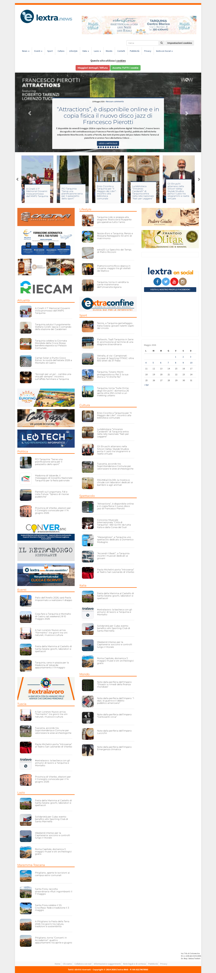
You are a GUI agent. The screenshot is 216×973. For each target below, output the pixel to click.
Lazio (97, 51)
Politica (22, 451)
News (25, 51)
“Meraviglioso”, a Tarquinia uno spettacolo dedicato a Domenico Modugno (115, 539)
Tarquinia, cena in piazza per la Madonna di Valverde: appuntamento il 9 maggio (52, 665)
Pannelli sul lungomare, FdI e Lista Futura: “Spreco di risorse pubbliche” (52, 494)
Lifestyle (73, 51)
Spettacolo (87, 496)
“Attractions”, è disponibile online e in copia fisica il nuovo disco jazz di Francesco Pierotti (108, 115)
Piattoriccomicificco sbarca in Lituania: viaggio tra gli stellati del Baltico (114, 268)
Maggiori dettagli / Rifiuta (93, 67)
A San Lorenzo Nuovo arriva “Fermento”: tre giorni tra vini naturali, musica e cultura (51, 632)
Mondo (109, 51)
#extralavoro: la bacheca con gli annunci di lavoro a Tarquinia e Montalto (52, 763)
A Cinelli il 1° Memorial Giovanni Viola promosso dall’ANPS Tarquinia (72, 192)
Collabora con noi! (82, 963)
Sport (50, 51)
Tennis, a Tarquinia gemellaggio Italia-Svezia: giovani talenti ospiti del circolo (115, 326)
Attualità (23, 300)
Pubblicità (134, 51)
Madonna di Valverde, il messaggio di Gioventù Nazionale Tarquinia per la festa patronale (53, 478)
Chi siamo (67, 963)
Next (198, 179)
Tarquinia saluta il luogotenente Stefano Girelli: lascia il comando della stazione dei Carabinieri (53, 327)
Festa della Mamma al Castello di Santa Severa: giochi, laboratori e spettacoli (53, 649)
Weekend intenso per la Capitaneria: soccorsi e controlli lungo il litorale (52, 835)
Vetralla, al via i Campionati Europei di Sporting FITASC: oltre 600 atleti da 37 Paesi (115, 358)
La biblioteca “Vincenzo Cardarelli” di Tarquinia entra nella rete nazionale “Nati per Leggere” (178, 192)
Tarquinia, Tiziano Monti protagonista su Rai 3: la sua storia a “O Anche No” (112, 374)
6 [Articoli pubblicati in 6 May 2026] (160, 362)
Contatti (121, 51)
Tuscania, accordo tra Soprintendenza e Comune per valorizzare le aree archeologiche (53, 730)
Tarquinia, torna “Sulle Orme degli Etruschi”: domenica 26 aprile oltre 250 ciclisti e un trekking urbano (113, 392)
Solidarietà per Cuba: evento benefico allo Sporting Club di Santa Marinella (51, 819)
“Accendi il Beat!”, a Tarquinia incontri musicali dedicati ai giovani (113, 556)
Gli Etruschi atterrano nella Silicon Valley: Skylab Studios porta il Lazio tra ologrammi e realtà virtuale (113, 450)
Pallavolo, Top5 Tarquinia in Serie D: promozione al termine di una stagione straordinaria (115, 342)
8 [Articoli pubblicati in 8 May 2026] (175, 362)
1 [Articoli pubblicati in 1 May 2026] (175, 356)
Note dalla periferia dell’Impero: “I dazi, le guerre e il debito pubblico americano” (115, 701)
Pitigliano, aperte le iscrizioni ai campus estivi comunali (52, 874)
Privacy (147, 51)
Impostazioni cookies (179, 43)
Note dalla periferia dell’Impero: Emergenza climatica (114, 748)
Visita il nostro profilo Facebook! (170, 289)
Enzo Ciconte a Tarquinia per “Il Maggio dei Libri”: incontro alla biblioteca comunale (142, 192)
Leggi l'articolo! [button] (108, 143)
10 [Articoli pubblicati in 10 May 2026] (191, 362)
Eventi (38, 51)
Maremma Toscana (31, 865)
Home (57, 963)
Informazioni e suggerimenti (107, 963)
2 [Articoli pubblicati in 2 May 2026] (183, 356)
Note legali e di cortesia (134, 963)
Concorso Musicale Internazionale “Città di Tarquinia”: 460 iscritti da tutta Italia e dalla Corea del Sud (114, 523)
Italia (85, 51)
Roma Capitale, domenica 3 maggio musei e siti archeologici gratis (53, 852)
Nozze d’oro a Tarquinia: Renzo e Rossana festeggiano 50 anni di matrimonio (115, 236)
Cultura (61, 51)
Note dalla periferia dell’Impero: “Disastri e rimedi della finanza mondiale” (114, 684)
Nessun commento (115, 101)
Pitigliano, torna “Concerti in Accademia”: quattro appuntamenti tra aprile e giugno (53, 940)
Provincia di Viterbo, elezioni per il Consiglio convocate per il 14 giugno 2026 (53, 510)
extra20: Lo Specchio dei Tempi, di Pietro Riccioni (114, 250)
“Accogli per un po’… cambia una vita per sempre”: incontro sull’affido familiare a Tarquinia (53, 376)
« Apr (146, 384)
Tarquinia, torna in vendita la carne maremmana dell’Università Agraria (113, 284)
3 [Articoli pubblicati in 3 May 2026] (190, 356)
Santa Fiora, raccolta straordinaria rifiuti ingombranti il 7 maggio (53, 891)
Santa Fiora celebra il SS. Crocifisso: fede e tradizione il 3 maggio (52, 908)
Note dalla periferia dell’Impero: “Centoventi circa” (114, 715)
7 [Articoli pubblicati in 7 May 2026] (168, 362)
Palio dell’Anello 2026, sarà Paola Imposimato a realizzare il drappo (53, 598)
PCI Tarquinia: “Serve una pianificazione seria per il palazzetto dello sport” (107, 193)
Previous (17, 179)
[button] (29, 112)
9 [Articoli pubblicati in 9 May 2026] (183, 362)
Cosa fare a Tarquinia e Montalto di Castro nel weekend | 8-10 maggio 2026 (53, 616)
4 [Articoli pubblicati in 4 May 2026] (145, 362)
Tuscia (21, 704)
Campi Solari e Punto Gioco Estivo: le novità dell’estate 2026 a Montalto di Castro (37, 193)
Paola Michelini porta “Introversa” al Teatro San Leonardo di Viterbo (53, 745)
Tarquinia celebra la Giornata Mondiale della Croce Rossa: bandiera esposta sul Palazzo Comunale (51, 344)
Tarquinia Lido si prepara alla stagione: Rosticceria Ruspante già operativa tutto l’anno (114, 220)
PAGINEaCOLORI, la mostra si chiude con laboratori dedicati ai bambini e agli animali (115, 482)
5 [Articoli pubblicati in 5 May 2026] (153, 362)
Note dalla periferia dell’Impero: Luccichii (114, 732)
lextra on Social (164, 51)
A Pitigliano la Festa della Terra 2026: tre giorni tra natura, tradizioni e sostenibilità (52, 924)
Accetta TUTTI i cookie (125, 67)
